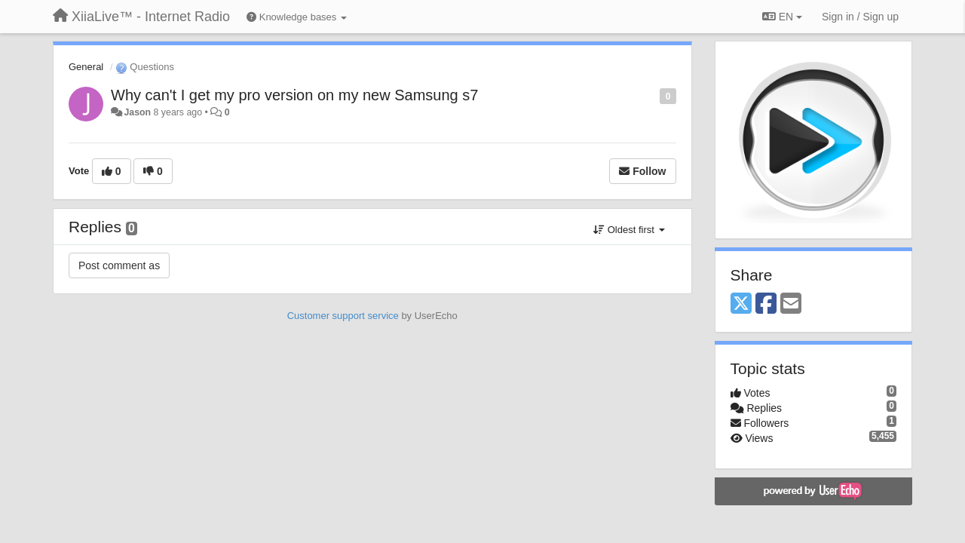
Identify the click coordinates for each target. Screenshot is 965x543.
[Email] (790, 304)
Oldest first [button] (628, 229)
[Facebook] (766, 304)
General (86, 66)
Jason (137, 112)
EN (782, 17)
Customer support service (343, 315)
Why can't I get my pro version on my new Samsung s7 (294, 95)
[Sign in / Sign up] (860, 16)
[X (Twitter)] (741, 304)
